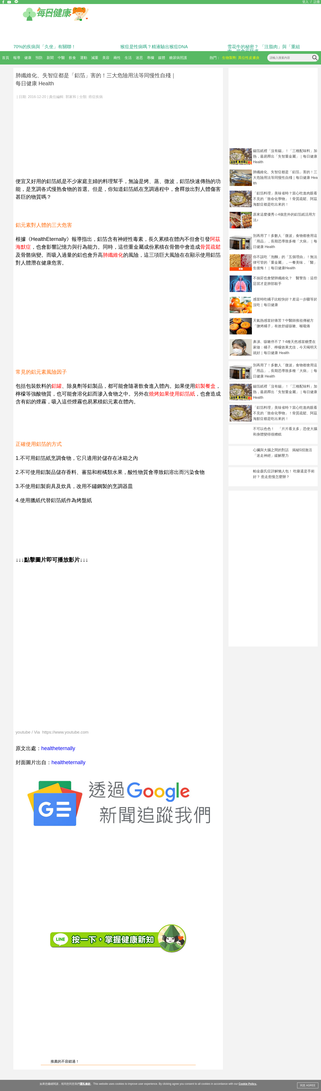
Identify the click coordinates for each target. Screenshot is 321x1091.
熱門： (215, 58)
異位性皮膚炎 (248, 58)
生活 (128, 58)
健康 (27, 58)
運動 (83, 58)
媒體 (161, 58)
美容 (105, 58)
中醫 (61, 58)
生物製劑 (229, 58)
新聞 (50, 58)
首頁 (5, 58)
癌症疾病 (95, 97)
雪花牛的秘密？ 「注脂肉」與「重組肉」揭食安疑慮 (263, 49)
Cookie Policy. (248, 1083)
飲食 (72, 58)
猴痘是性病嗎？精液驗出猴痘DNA (154, 46)
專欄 (150, 58)
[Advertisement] (118, 136)
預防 (39, 58)
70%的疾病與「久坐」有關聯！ (44, 46)
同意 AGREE (307, 1085)
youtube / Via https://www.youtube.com (52, 732)
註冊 (317, 2)
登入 (305, 2)
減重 (94, 58)
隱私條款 (85, 1083)
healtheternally (58, 748)
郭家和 (71, 97)
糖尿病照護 (178, 58)
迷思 (139, 58)
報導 (16, 58)
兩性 (117, 58)
